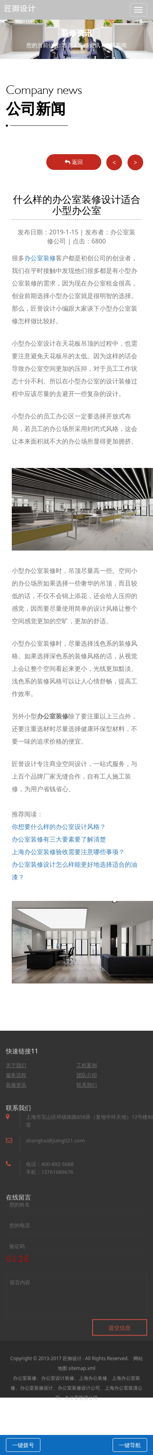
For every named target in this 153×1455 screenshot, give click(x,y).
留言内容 (76, 1310)
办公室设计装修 (57, 1396)
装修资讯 (89, 45)
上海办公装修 (93, 1396)
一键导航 (130, 1445)
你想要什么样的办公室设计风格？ (59, 826)
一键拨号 (23, 1445)
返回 (74, 162)
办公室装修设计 (36, 1406)
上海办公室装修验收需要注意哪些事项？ (68, 851)
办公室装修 (40, 258)
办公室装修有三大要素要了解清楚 (59, 839)
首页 (67, 45)
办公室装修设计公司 (79, 1406)
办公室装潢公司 (81, 1416)
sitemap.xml (81, 1386)
